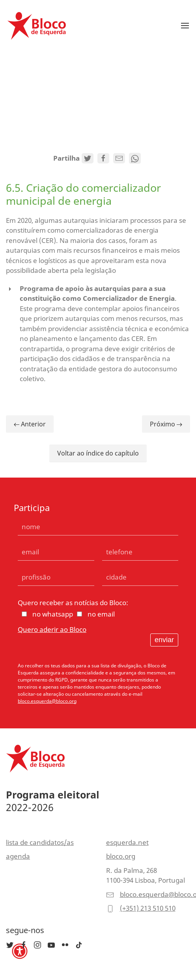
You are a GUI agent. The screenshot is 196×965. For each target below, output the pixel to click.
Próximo (166, 424)
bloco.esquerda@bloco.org (47, 701)
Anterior (30, 424)
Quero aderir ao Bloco (52, 629)
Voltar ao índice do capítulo (98, 453)
